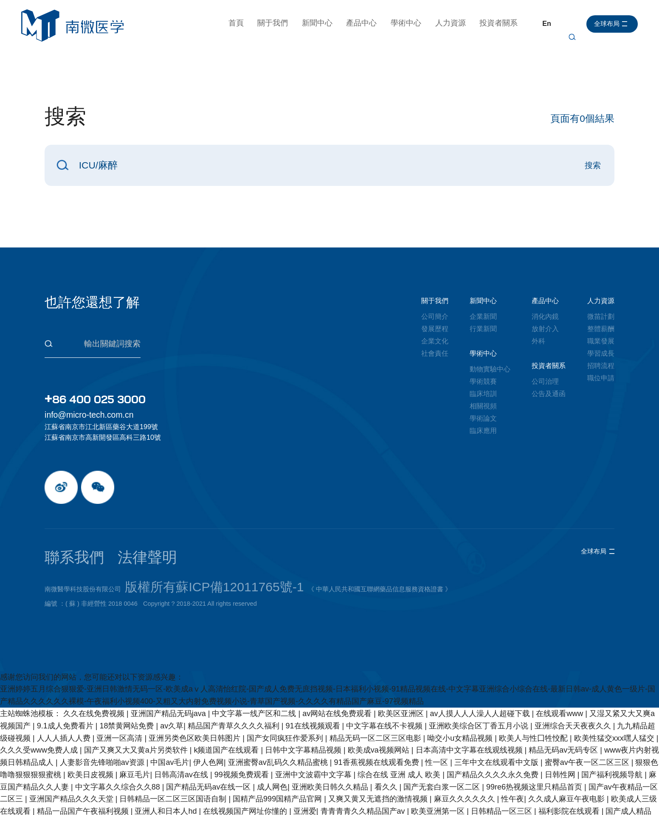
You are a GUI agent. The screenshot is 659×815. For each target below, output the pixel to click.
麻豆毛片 (134, 735)
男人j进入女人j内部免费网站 (376, 796)
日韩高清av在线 (182, 735)
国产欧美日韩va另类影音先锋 (337, 784)
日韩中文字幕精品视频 (304, 711)
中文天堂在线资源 (250, 784)
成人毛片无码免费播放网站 (536, 796)
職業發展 (600, 341)
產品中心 (365, 23)
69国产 (404, 784)
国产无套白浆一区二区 (442, 747)
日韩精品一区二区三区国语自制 (173, 760)
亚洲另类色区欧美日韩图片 (195, 698)
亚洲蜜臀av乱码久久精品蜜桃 (279, 723)
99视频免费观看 (242, 735)
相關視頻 (483, 406)
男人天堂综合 (233, 808)
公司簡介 (434, 316)
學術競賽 (483, 381)
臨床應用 (483, 430)
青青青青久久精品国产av (364, 772)
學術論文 (483, 418)
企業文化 (434, 341)
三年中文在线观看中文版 (497, 723)
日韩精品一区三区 (502, 772)
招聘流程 (600, 365)
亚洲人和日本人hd (167, 772)
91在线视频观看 (314, 686)
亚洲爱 (304, 772)
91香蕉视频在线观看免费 (377, 723)
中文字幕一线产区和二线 (255, 674)
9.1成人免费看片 (66, 686)
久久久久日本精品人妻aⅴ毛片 (180, 796)
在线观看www (560, 674)
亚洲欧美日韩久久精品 (331, 747)
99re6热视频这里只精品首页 (535, 747)
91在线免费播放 (186, 784)
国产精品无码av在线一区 (209, 747)
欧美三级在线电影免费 (61, 808)
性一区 (437, 723)
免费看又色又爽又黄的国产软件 (474, 784)
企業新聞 (483, 316)
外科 (538, 341)
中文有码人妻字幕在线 (301, 808)
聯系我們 (58, 535)
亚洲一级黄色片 (457, 796)
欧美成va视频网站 (379, 711)
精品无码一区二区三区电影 (376, 698)
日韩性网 (561, 735)
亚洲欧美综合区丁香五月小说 (479, 686)
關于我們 (277, 23)
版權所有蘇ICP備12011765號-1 (169, 553)
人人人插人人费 (65, 698)
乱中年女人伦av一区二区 (280, 796)
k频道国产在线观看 (227, 711)
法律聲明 (93, 535)
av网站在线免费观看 (338, 674)
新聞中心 (321, 23)
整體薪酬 (600, 328)
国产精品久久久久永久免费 (494, 735)
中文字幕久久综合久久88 (118, 747)
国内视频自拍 (428, 808)
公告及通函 (549, 393)
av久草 (171, 686)
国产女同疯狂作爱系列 (286, 698)
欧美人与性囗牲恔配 (534, 698)
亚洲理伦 (120, 808)
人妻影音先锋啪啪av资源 (103, 723)
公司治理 (545, 381)
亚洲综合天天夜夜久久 (574, 686)
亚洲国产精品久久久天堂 (72, 760)
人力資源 (454, 23)
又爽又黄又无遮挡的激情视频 (379, 760)
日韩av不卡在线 (372, 808)
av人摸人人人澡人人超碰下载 (481, 674)
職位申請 (600, 378)
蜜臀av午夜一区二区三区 (588, 723)
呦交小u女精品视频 (461, 698)
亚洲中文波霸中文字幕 (314, 735)
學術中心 (410, 23)
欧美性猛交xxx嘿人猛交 (615, 698)
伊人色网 (208, 723)
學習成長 (600, 353)
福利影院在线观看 (570, 772)
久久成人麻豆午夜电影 (567, 760)
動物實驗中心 (490, 369)
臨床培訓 (483, 393)
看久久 (387, 747)
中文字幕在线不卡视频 (385, 686)
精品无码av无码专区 (564, 711)
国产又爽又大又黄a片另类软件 (137, 711)
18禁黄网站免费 (127, 686)
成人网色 (272, 747)
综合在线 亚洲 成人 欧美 (400, 735)
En (550, 23)
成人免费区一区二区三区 (111, 784)
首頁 (240, 23)
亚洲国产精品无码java (169, 674)
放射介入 (545, 328)
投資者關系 (503, 23)
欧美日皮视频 (91, 735)
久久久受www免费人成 (40, 711)
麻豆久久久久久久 (465, 760)
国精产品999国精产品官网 (278, 760)
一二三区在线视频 (91, 796)
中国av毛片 (169, 723)
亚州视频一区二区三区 (572, 784)
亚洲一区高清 (120, 698)
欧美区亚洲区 (402, 674)
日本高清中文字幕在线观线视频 (470, 711)
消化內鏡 (545, 316)
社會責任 (434, 353)
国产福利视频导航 (613, 735)
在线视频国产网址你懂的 (246, 772)
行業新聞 (483, 328)
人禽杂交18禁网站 (173, 808)
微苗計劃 (600, 316)
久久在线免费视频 (95, 674)
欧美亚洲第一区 (439, 772)
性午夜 (512, 760)
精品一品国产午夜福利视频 (84, 772)
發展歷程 (434, 328)
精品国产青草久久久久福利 (235, 686)
